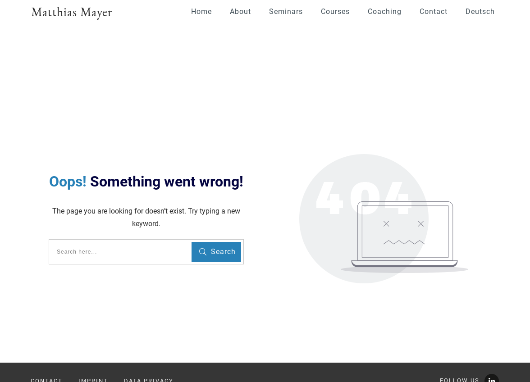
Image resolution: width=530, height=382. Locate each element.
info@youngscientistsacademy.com (91, 347)
